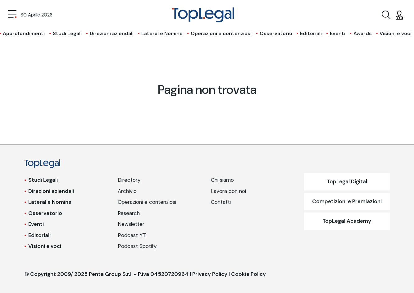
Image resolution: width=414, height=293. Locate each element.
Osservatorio (276, 33)
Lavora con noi (228, 191)
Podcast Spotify (137, 246)
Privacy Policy (209, 274)
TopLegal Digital (347, 181)
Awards (362, 33)
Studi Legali (67, 33)
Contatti (221, 202)
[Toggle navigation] (12, 15)
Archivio (127, 191)
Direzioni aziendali (112, 33)
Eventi (337, 33)
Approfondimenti (24, 33)
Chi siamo (222, 179)
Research (129, 213)
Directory (129, 179)
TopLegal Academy (346, 220)
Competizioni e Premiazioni (347, 201)
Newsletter (131, 224)
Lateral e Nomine (162, 33)
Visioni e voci (396, 33)
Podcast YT (132, 235)
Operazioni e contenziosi (221, 33)
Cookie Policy (248, 274)
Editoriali (311, 33)
